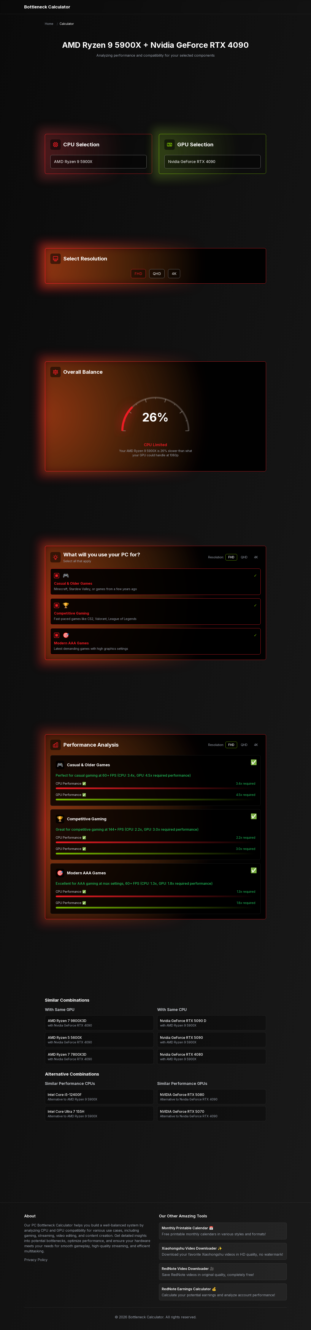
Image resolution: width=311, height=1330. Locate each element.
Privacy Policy (36, 1260)
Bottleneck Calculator (47, 7)
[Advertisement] (155, 93)
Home (49, 24)
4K (256, 557)
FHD (231, 557)
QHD (244, 557)
